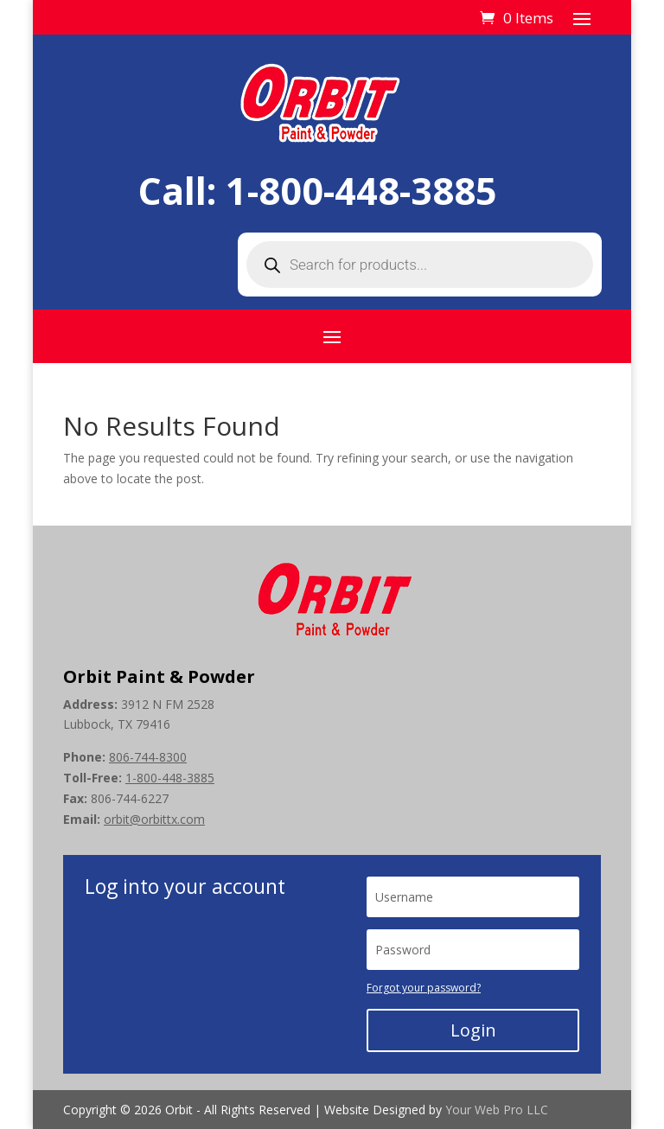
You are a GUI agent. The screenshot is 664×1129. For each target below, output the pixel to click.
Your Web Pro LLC (496, 1109)
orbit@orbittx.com (154, 819)
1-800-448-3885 (361, 190)
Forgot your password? (424, 987)
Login (473, 1030)
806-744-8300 (148, 757)
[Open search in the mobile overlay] (420, 265)
